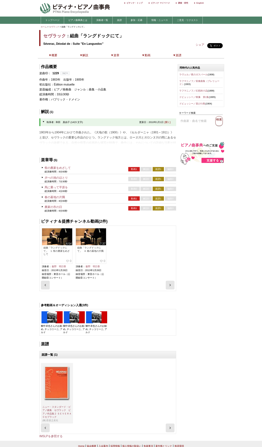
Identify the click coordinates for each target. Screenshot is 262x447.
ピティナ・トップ (135, 3)
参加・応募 (136, 20)
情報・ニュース (159, 20)
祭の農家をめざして (58, 167)
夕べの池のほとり (56, 177)
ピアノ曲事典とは (77, 20)
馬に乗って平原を (56, 187)
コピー (65, 73)
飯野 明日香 (59, 266)
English (200, 3)
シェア (200, 44)
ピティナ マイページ (160, 3)
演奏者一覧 (102, 20)
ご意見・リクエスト (187, 20)
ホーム (44, 27)
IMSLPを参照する (51, 436)
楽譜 (119, 20)
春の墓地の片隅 (55, 197)
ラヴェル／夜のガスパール (193, 74)
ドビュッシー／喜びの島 (192, 103)
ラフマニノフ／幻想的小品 (193, 90)
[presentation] (45, 285)
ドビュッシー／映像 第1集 (194, 97)
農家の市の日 (53, 206)
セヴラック (54, 27)
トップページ (52, 20)
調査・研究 (183, 3)
